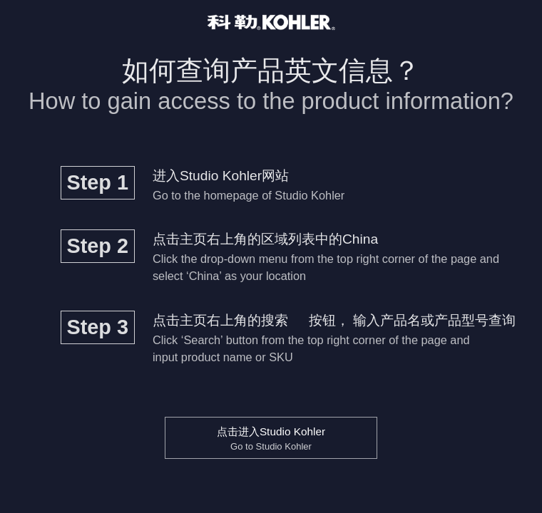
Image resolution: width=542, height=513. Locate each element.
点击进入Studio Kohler (271, 438)
